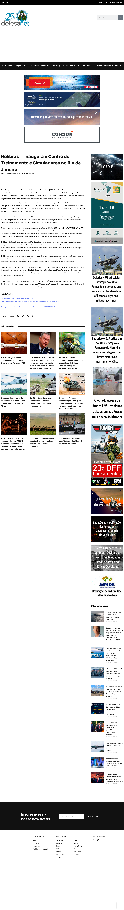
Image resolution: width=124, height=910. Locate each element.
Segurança (56, 66)
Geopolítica (45, 66)
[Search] (120, 17)
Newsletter (108, 66)
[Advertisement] (62, 41)
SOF (31, 66)
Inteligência (86, 66)
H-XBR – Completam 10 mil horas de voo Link (17, 298)
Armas (36, 66)
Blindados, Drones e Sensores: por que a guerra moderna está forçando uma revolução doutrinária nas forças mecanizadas (71, 403)
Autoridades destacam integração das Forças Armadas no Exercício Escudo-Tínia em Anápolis (114, 691)
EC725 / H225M (23, 173)
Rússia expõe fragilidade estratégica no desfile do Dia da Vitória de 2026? (71, 441)
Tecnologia (74, 66)
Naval (25, 66)
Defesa (65, 66)
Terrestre (9, 66)
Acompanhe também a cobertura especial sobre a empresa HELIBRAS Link (28, 307)
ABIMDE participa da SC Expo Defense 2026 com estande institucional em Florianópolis (114, 709)
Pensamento (97, 66)
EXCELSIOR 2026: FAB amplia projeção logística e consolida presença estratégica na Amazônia (114, 673)
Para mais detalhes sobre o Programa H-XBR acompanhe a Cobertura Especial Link (30, 301)
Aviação (18, 66)
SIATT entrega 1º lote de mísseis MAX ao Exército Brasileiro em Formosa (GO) (13, 360)
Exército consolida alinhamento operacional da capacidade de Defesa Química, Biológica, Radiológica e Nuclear (71, 362)
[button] (18, 316)
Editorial (119, 66)
